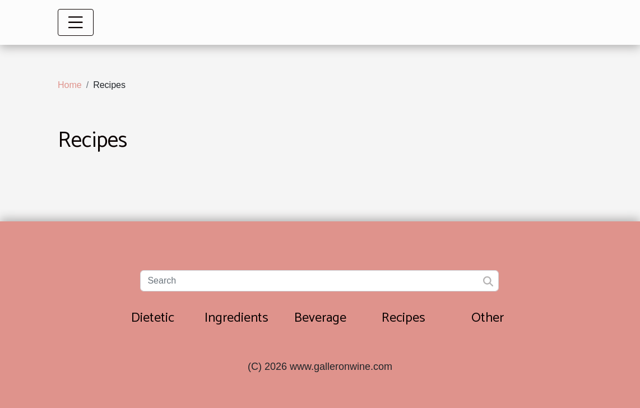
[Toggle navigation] (76, 22)
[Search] (319, 280)
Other (487, 318)
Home (70, 85)
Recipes (403, 318)
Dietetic (152, 318)
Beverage (320, 318)
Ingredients (236, 318)
